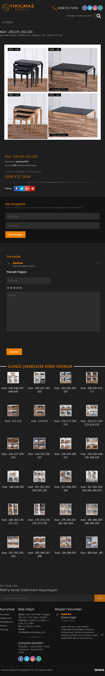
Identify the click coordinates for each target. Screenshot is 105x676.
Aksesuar (36, 35)
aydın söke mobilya (8, 35)
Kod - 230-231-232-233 (52, 35)
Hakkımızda (6, 618)
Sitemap (4, 629)
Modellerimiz (24, 35)
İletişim (3, 625)
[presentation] (30, 340)
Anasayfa (4, 614)
